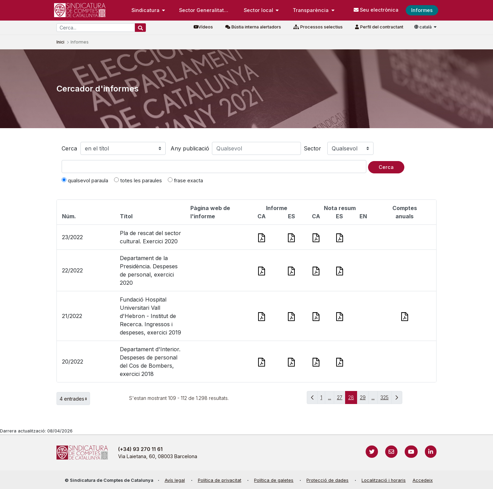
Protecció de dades (327, 480)
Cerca (69, 148)
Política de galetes (273, 480)
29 (364, 399)
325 (386, 399)
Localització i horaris (384, 480)
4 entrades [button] (75, 398)
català (423, 26)
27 (341, 399)
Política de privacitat (219, 480)
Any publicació (189, 148)
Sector (312, 148)
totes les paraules (138, 180)
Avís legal (175, 480)
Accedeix (423, 480)
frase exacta (185, 180)
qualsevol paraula (85, 180)
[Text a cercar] (214, 166)
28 (352, 399)
